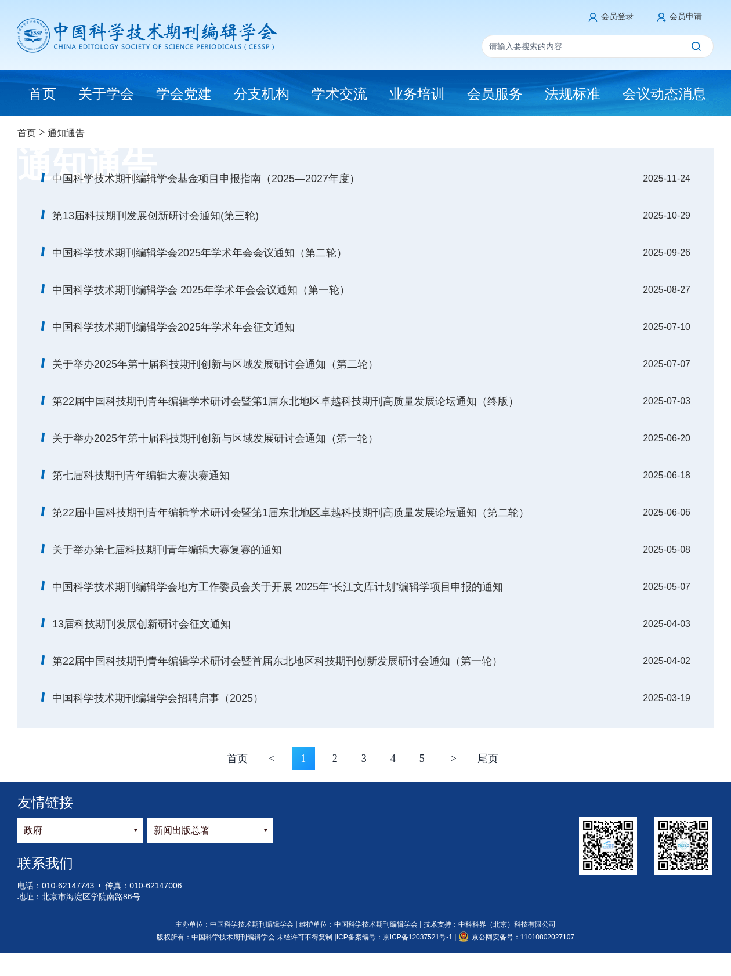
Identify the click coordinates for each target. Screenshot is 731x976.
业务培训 (417, 93)
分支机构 (261, 93)
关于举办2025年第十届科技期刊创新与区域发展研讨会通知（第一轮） (215, 438)
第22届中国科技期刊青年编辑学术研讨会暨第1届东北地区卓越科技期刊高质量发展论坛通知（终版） (285, 401)
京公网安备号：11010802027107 (516, 937)
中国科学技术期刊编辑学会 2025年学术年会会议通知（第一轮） (201, 290)
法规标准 (572, 93)
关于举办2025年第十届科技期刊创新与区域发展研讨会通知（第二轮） (215, 364)
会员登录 (617, 16)
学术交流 (339, 93)
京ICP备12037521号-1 (418, 937)
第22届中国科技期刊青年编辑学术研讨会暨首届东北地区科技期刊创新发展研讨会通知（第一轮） (277, 661)
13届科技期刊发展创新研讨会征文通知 (141, 624)
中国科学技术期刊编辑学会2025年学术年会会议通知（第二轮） (199, 253)
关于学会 (106, 93)
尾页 (487, 758)
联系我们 (45, 863)
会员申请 (686, 16)
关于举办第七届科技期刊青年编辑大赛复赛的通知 (167, 550)
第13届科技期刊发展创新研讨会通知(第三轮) (155, 216)
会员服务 (495, 93)
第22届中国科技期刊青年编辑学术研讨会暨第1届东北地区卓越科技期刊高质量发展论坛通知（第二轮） (290, 512)
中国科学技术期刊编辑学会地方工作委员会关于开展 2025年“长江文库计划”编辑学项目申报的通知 (277, 587)
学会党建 (184, 93)
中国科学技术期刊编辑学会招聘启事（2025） (157, 698)
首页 (26, 133)
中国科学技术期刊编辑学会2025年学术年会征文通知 (173, 327)
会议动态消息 (664, 93)
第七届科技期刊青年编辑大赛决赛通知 (141, 475)
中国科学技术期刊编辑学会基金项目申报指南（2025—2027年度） (206, 178)
